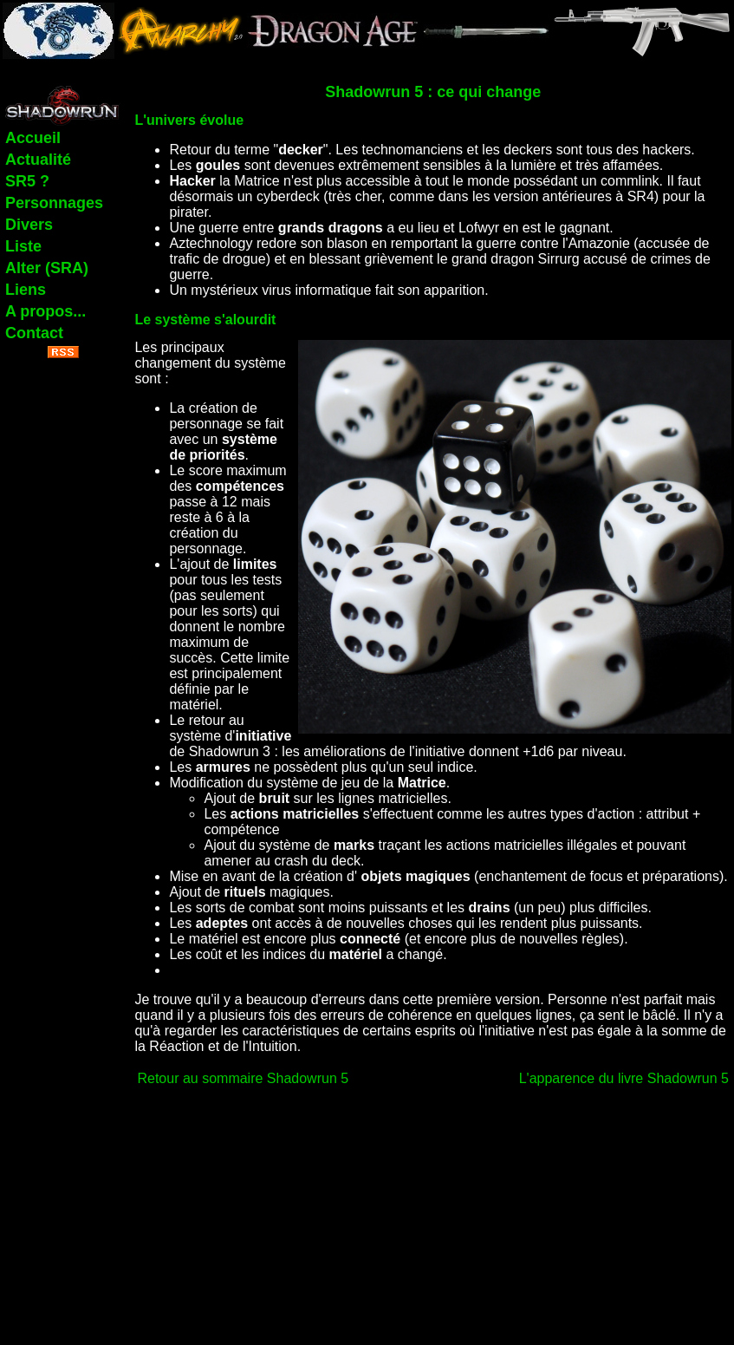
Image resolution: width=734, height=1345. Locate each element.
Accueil (33, 138)
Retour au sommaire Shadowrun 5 (242, 1078)
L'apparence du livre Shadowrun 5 (624, 1078)
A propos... (45, 311)
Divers (29, 224)
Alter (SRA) (46, 268)
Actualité (38, 159)
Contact (34, 333)
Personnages (54, 203)
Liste (23, 246)
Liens (25, 289)
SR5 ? (27, 181)
